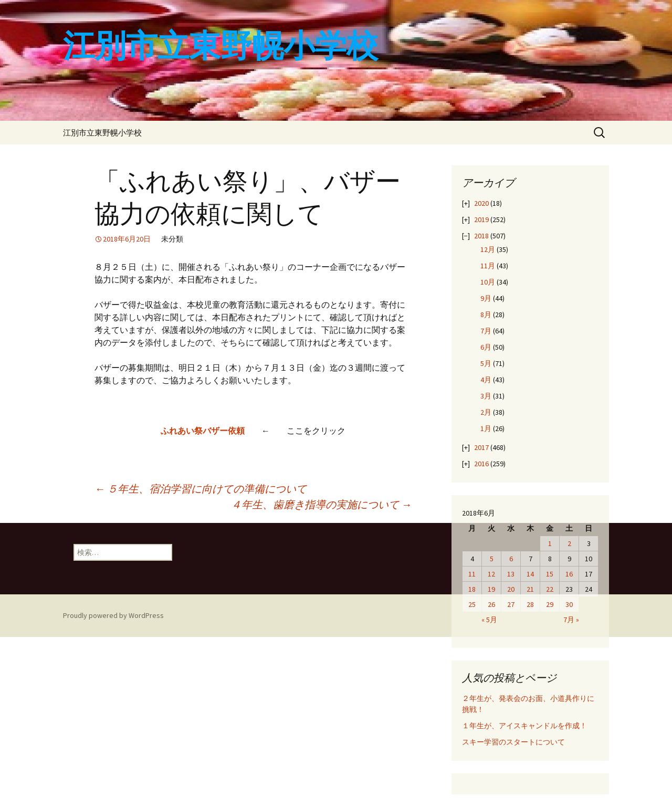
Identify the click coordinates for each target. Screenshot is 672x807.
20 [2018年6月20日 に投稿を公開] (510, 589)
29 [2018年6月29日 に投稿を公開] (549, 604)
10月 (487, 282)
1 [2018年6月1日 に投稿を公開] (550, 543)
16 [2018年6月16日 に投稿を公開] (569, 574)
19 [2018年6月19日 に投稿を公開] (491, 589)
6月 (485, 347)
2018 (481, 235)
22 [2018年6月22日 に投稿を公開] (549, 589)
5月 (485, 363)
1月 (485, 428)
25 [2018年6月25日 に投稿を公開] (472, 604)
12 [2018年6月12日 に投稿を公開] (491, 574)
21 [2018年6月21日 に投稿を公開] (530, 589)
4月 (485, 379)
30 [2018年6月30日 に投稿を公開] (569, 604)
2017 (481, 447)
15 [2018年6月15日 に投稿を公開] (549, 574)
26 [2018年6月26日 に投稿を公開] (491, 604)
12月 (487, 249)
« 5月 (489, 619)
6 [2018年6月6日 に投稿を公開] (511, 558)
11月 (487, 265)
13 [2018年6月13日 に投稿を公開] (510, 574)
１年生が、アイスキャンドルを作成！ (524, 725)
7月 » (571, 619)
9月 (485, 298)
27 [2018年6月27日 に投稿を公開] (510, 604)
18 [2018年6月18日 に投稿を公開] (472, 589)
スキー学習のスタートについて (513, 742)
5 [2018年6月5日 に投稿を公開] (492, 558)
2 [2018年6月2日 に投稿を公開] (569, 543)
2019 (481, 219)
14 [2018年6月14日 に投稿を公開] (530, 574)
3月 (485, 396)
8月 (485, 314)
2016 (481, 463)
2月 (485, 412)
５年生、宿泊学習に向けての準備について (200, 488)
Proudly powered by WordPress (113, 615)
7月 (485, 331)
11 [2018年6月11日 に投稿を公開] (472, 574)
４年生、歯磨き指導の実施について (321, 504)
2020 (481, 203)
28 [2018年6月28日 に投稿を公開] (530, 604)
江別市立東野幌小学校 (102, 133)
